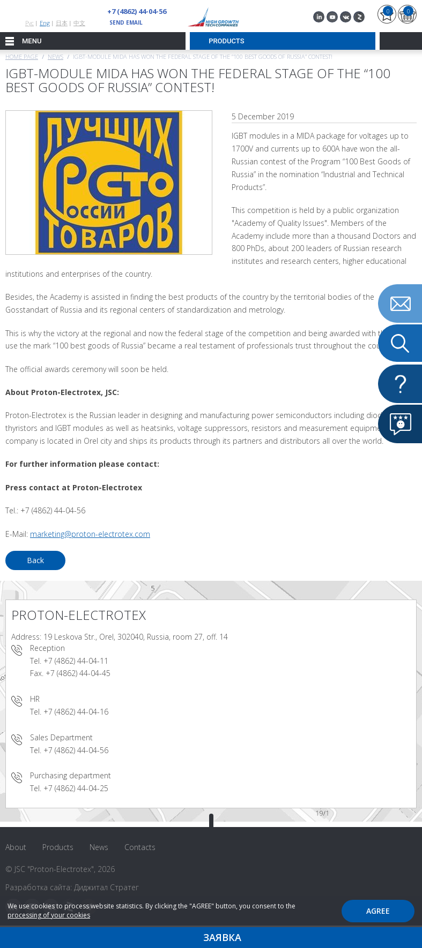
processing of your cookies (49, 915)
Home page (21, 56)
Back (35, 560)
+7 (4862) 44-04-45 (78, 673)
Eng (45, 22)
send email (126, 22)
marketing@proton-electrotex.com (90, 534)
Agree (378, 911)
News (55, 56)
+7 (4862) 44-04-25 (75, 788)
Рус (29, 22)
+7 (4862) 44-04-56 (136, 11)
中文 (79, 22)
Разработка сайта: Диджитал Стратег (72, 887)
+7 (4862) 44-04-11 (75, 661)
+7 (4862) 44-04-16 (75, 712)
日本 (62, 22)
